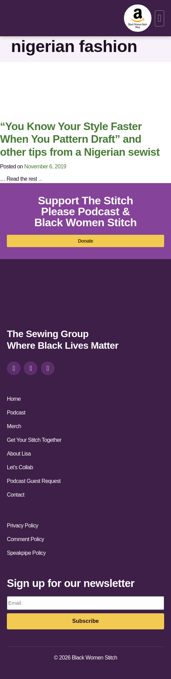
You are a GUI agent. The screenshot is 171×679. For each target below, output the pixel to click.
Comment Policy (25, 539)
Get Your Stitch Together (34, 440)
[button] (159, 18)
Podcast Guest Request (33, 481)
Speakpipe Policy (26, 553)
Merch (14, 426)
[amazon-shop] (137, 18)
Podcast (16, 412)
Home (14, 399)
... (40, 179)
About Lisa (19, 454)
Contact (15, 495)
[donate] (85, 241)
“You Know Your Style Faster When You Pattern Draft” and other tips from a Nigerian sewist (80, 139)
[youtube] (48, 368)
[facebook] (30, 368)
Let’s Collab (20, 467)
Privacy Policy (22, 525)
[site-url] (31, 300)
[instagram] (14, 368)
